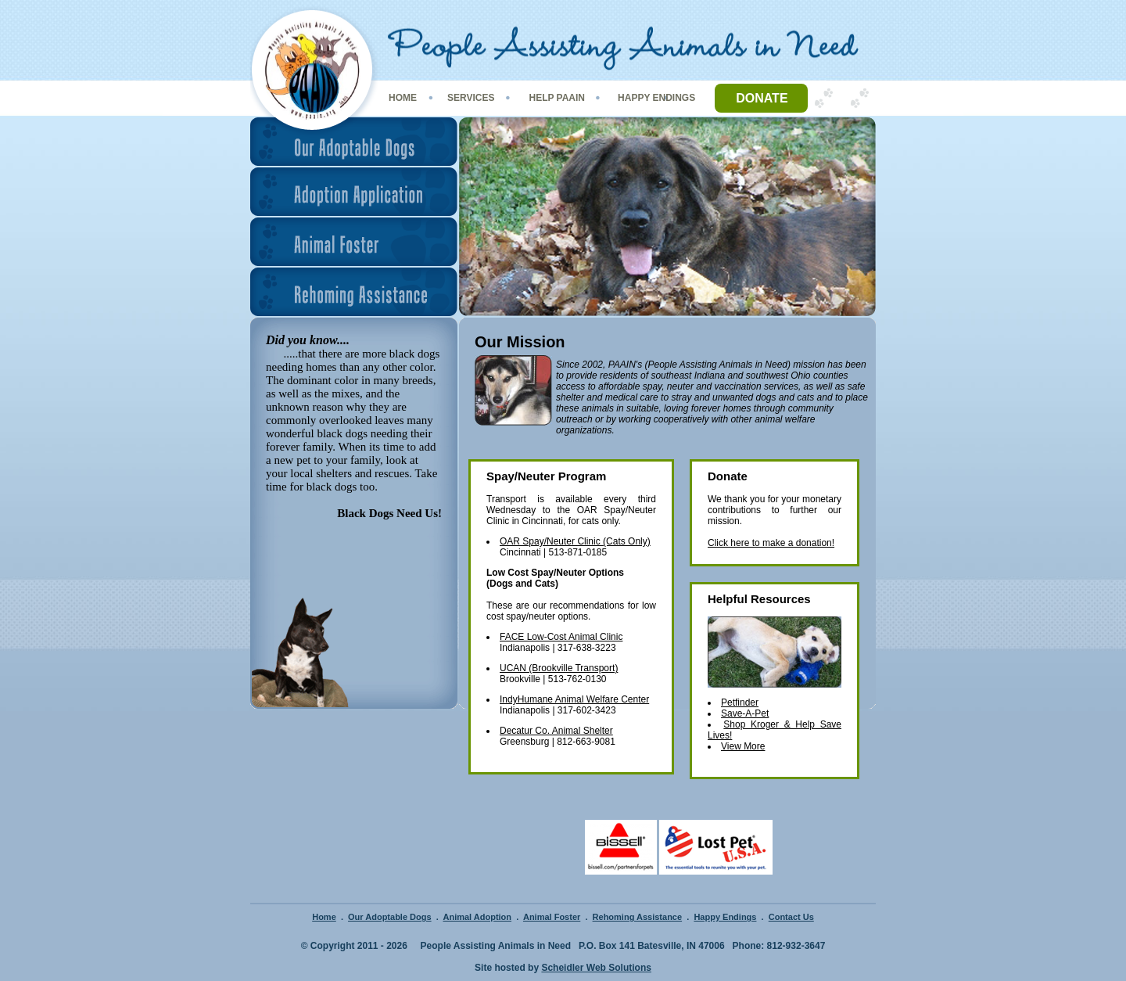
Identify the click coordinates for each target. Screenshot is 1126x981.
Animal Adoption (477, 917)
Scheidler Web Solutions (596, 967)
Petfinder (739, 702)
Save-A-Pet (745, 713)
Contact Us (791, 917)
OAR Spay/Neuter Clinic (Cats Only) (575, 541)
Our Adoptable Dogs (390, 917)
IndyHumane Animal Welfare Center (574, 699)
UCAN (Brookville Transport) (559, 668)
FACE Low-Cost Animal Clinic (561, 636)
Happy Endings (725, 917)
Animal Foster (551, 917)
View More (743, 746)
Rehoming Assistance (638, 917)
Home (324, 917)
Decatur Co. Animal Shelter (556, 730)
